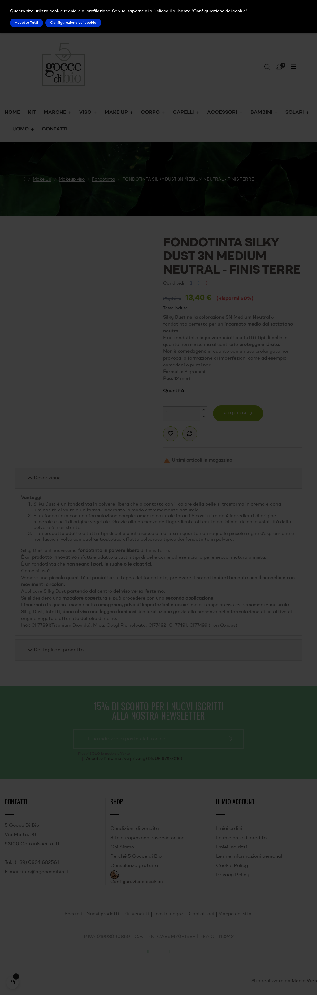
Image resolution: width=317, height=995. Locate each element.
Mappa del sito (234, 914)
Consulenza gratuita (134, 865)
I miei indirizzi (231, 847)
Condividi (191, 283)
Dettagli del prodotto (55, 650)
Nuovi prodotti (102, 914)
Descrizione (43, 478)
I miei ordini (229, 828)
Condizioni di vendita (134, 828)
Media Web (304, 981)
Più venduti (136, 914)
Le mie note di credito (241, 837)
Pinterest (206, 283)
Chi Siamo (122, 847)
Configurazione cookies (136, 882)
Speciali (73, 914)
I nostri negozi (169, 914)
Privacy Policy (232, 875)
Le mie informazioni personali (250, 856)
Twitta (199, 283)
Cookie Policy (232, 865)
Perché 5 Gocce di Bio (136, 856)
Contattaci (201, 914)
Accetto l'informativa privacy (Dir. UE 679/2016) (134, 759)
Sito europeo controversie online (147, 837)
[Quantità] (181, 413)
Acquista (235, 413)
